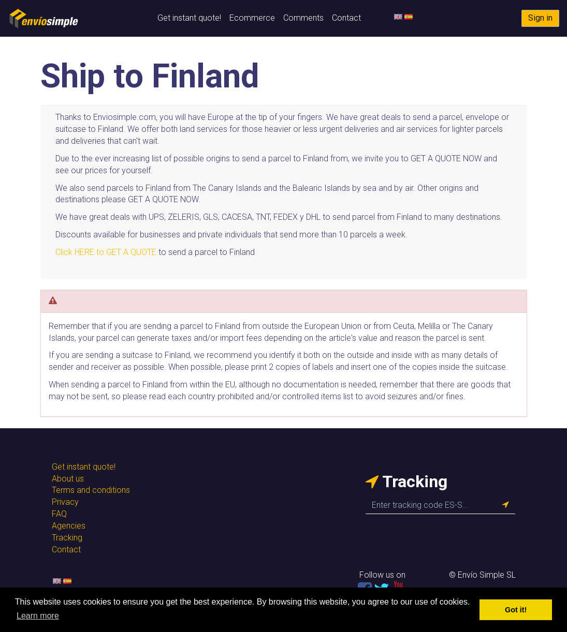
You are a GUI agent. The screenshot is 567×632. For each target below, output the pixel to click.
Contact (346, 18)
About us (68, 479)
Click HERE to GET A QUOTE (105, 252)
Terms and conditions (91, 490)
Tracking (67, 538)
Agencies (68, 526)
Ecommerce (252, 18)
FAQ (59, 514)
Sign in (540, 18)
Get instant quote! (189, 18)
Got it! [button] (516, 610)
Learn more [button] (38, 615)
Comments (303, 18)
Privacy (65, 502)
